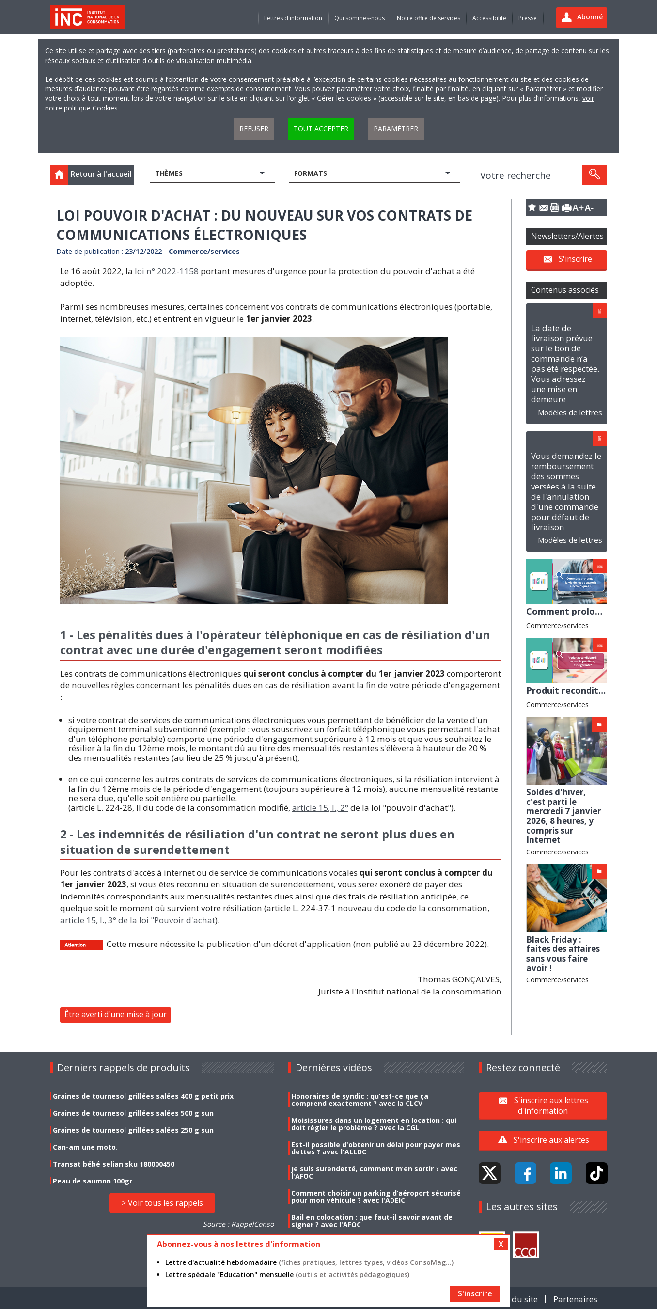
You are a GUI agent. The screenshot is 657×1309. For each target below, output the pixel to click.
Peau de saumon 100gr (92, 1180)
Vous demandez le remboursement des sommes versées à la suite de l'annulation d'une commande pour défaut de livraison (566, 491)
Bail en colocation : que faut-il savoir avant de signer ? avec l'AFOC (372, 1221)
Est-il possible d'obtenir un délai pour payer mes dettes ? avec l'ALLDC (375, 1148)
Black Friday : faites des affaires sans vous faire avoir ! (563, 954)
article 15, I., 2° (320, 807)
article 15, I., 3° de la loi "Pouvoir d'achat (137, 920)
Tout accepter (321, 128)
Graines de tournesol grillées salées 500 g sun (133, 1113)
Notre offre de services (428, 18)
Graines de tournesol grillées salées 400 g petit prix (143, 1096)
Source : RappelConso (238, 1224)
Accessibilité (489, 18)
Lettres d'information (293, 18)
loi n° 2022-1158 (167, 271)
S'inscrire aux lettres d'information (551, 1105)
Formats (310, 173)
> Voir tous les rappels (162, 1203)
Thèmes (169, 173)
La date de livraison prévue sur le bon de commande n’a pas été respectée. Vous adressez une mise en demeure (565, 363)
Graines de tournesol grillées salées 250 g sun (133, 1130)
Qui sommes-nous (359, 18)
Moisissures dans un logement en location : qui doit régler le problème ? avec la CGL (373, 1124)
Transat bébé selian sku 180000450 (113, 1163)
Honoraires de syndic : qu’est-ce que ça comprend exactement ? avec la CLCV (359, 1099)
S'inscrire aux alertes (551, 1140)
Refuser (253, 128)
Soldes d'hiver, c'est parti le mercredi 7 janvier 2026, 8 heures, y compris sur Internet (563, 816)
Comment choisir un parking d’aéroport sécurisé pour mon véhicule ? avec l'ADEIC (376, 1196)
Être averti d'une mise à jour (115, 1014)
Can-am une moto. (85, 1146)
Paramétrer (396, 128)
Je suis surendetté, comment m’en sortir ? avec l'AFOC (374, 1172)
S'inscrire (575, 258)
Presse (527, 18)
